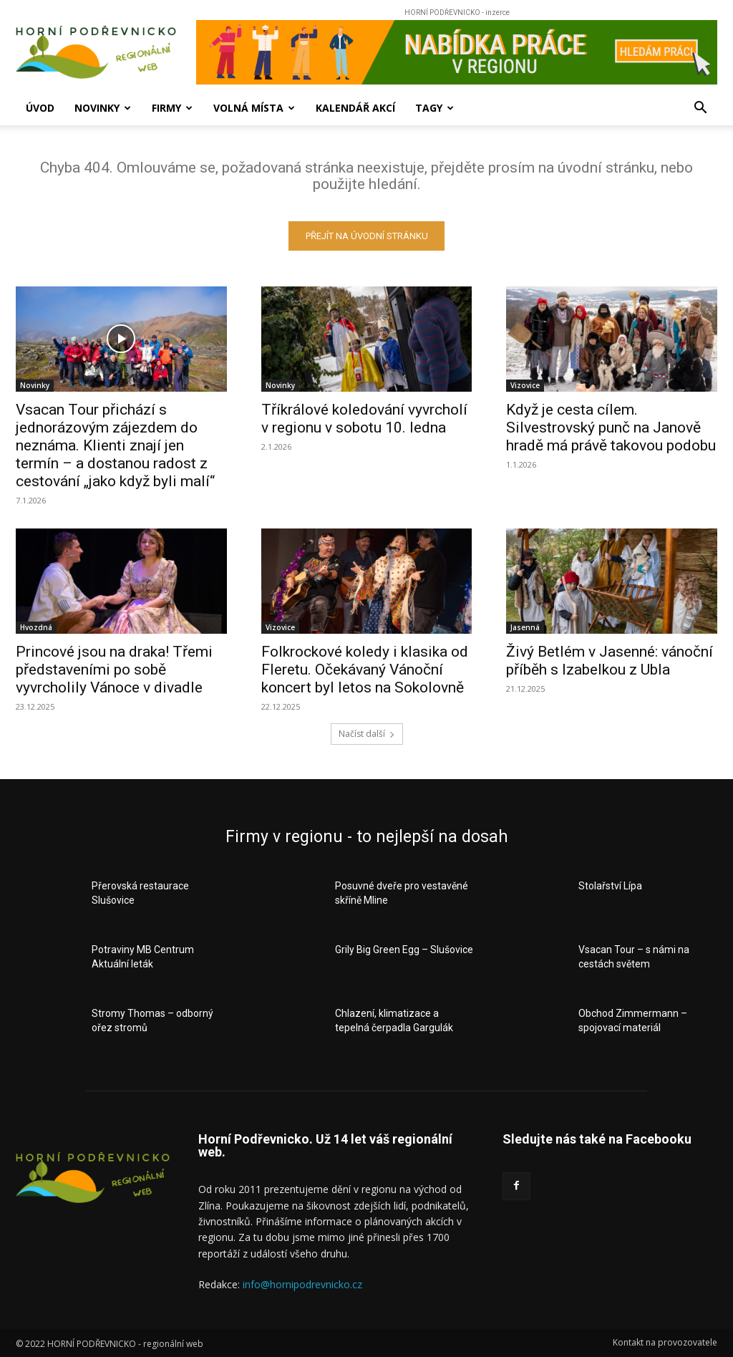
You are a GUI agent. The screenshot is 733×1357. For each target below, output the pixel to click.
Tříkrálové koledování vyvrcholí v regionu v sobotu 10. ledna (364, 419)
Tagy (434, 108)
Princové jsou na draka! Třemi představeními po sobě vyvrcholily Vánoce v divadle (114, 670)
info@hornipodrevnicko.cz (302, 1285)
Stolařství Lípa (610, 886)
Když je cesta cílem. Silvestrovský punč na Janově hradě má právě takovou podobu (611, 428)
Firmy (172, 108)
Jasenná (525, 628)
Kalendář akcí (355, 108)
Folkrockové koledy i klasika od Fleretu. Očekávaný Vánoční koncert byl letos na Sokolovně (364, 670)
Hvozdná (36, 628)
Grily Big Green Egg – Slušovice (404, 950)
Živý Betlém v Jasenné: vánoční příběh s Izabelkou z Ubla (609, 661)
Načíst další (367, 734)
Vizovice (525, 386)
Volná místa (254, 108)
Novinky (102, 108)
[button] (700, 109)
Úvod (40, 108)
